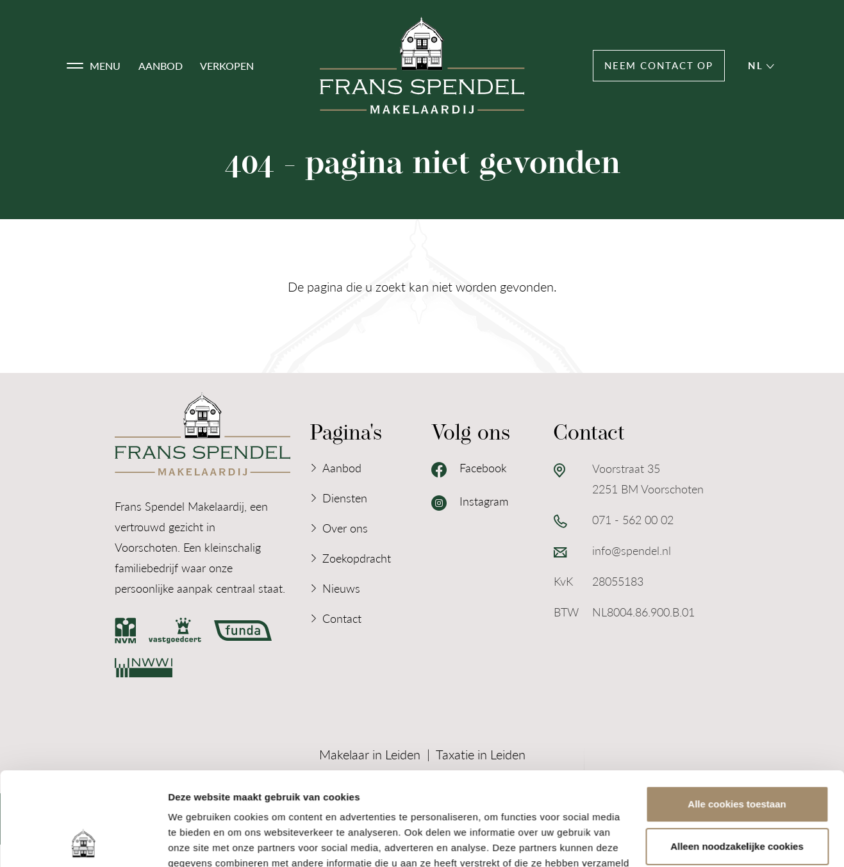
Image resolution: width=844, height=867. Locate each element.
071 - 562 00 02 (633, 519)
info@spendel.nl (631, 550)
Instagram (469, 502)
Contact (341, 618)
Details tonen (198, 841)
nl (761, 65)
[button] (93, 66)
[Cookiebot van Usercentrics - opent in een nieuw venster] (83, 842)
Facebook (469, 468)
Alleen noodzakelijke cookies (737, 758)
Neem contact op (659, 65)
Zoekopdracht (356, 558)
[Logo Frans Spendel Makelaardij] (422, 66)
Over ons (345, 528)
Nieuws (341, 588)
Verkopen (227, 65)
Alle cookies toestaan (737, 716)
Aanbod (160, 65)
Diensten (344, 498)
